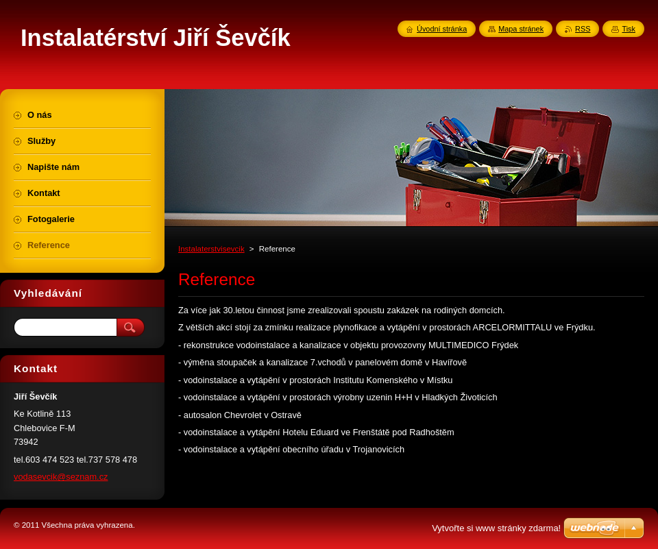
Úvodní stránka (442, 29)
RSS (582, 29)
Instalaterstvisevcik (211, 249)
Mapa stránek (521, 29)
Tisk (628, 29)
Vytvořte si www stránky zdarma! (496, 528)
